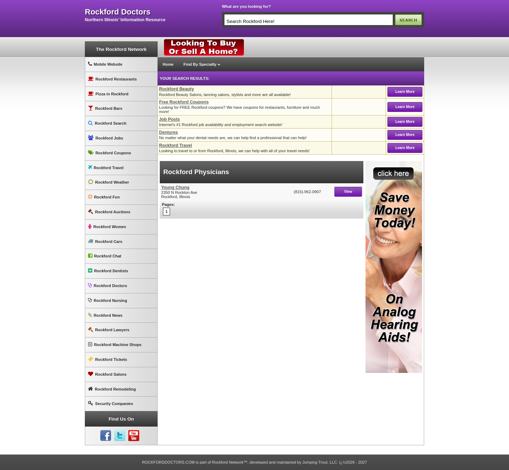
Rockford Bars (105, 108)
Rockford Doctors (107, 285)
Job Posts (169, 119)
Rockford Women (107, 226)
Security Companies (110, 403)
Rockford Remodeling (112, 389)
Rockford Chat (104, 255)
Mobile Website (105, 64)
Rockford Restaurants (112, 79)
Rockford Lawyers (108, 329)
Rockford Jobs (105, 138)
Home (168, 64)
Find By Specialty (199, 64)
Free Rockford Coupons (184, 102)
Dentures (168, 132)
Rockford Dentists (108, 270)
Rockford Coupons (109, 152)
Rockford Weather (108, 182)
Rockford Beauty (176, 89)
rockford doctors (118, 12)
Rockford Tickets (107, 359)
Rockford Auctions (109, 211)
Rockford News (105, 315)
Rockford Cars (105, 241)
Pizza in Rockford (108, 93)
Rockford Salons (107, 374)
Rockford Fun (104, 197)
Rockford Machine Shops (114, 344)
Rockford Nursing (107, 300)
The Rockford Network (121, 49)
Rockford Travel (106, 167)
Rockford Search (107, 123)
